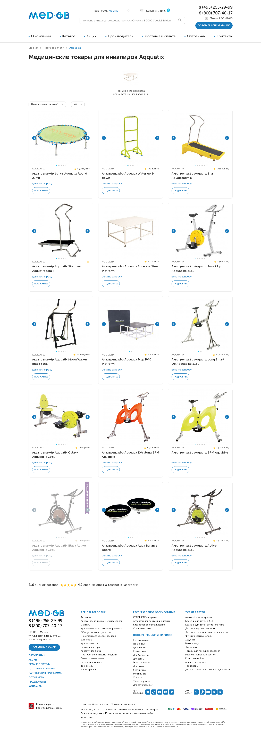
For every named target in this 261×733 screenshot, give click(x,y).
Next (88, 138)
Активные (86, 617)
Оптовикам (196, 36)
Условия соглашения (123, 704)
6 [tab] (204, 165)
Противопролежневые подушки (99, 654)
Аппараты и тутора (195, 662)
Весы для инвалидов (92, 662)
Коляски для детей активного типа (204, 624)
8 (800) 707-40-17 (216, 13)
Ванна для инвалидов (92, 658)
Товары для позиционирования (202, 650)
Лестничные (140, 670)
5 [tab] (63, 165)
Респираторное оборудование (154, 612)
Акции (92, 36)
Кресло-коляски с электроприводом (101, 628)
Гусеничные (139, 647)
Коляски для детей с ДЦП (199, 621)
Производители (120, 36)
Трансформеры (141, 681)
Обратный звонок (44, 647)
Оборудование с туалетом (96, 632)
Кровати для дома (91, 650)
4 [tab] (61, 165)
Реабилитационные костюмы (201, 654)
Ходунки (190, 639)
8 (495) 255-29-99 (216, 7)
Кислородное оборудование (149, 624)
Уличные (137, 677)
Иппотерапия (88, 669)
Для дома (138, 666)
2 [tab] (58, 165)
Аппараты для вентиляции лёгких (151, 621)
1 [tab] (56, 165)
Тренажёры (87, 665)
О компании (41, 36)
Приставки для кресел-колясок (98, 636)
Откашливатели (142, 628)
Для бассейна (141, 655)
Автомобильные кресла (198, 617)
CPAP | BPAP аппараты (145, 617)
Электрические (141, 662)
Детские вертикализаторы (200, 628)
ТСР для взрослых (93, 612)
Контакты (225, 36)
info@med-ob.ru (45, 639)
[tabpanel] (61, 138)
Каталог (68, 36)
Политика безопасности (94, 704)
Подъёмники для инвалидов (152, 635)
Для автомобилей (143, 684)
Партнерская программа (45, 673)
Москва (113, 10)
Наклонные (139, 643)
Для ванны (139, 658)
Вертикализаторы (90, 647)
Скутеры (85, 624)
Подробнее (41, 190)
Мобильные (139, 673)
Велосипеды (192, 643)
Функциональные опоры (199, 636)
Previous (34, 138)
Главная (33, 47)
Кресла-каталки (89, 643)
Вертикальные (141, 640)
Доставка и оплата (160, 36)
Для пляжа (86, 639)
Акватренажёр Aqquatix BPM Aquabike (200, 452)
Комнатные (139, 651)
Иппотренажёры (194, 658)
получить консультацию (214, 25)
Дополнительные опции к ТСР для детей (208, 669)
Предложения (38, 681)
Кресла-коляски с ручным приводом (101, 621)
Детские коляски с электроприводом (206, 632)
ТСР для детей (195, 612)
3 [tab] (130, 165)
